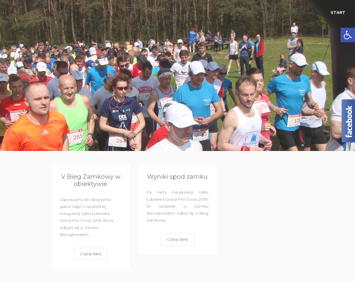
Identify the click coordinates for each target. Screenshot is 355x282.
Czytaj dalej (90, 253)
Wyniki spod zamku (177, 176)
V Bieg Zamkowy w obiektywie (90, 180)
